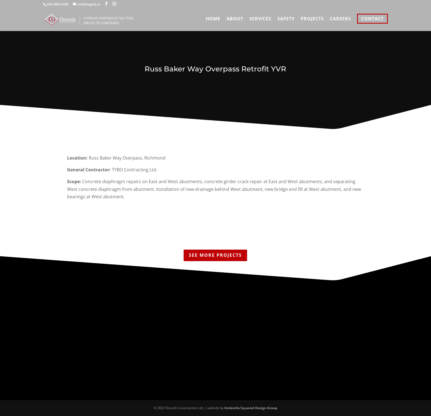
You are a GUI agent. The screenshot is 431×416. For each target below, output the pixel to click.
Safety (286, 19)
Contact (372, 19)
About (234, 19)
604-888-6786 (57, 4)
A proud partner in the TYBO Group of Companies (132, 20)
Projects (312, 19)
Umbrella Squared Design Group (250, 408)
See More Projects (215, 255)
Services (260, 19)
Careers (340, 19)
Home (213, 19)
